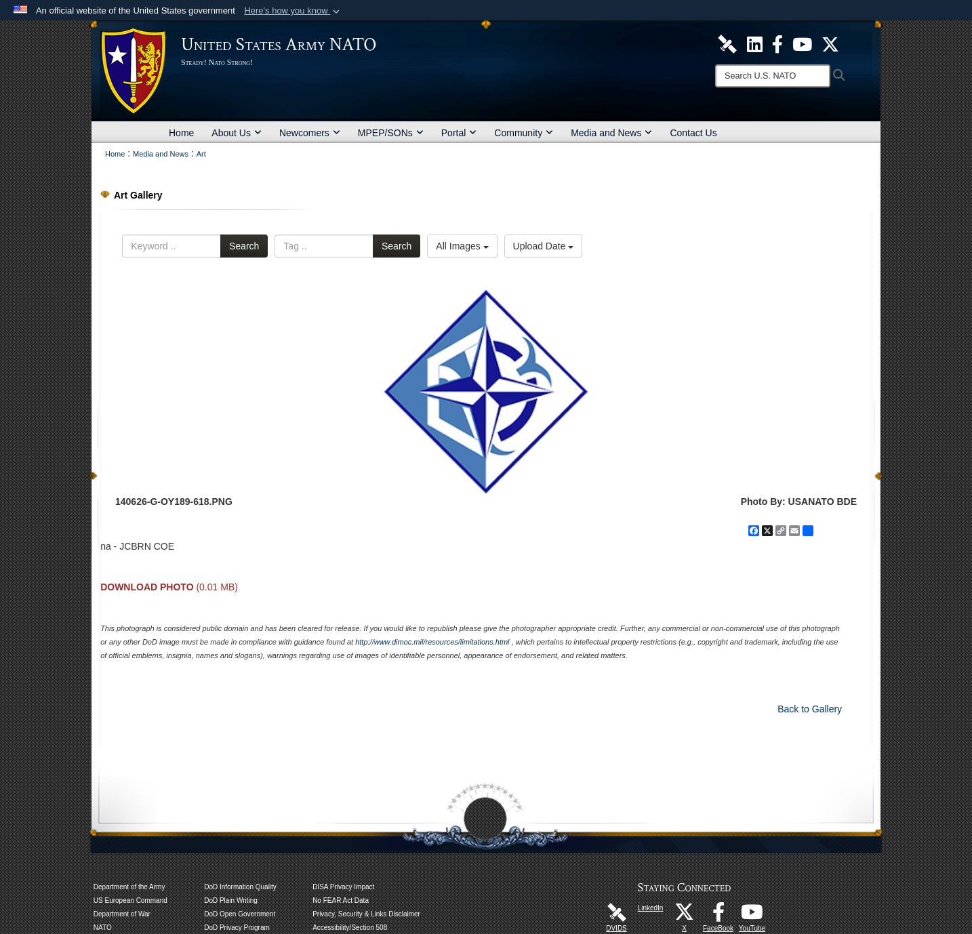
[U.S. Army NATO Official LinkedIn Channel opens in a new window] (755, 43)
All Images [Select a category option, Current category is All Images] (462, 246)
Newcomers (309, 132)
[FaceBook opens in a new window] (718, 915)
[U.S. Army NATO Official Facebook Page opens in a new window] (777, 43)
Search (244, 246)
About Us (236, 132)
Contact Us (693, 132)
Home (181, 132)
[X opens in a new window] (685, 915)
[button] (293, 11)
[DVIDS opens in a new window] (617, 911)
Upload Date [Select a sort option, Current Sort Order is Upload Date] (543, 246)
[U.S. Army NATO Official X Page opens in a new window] (830, 43)
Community (523, 132)
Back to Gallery (809, 709)
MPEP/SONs (391, 132)
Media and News (611, 132)
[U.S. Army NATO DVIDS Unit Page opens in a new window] (727, 43)
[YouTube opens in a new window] (752, 915)
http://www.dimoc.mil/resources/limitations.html (432, 642)
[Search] (772, 75)
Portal (459, 132)
